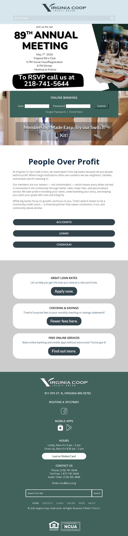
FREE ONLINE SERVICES (64, 338)
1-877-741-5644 (70, 473)
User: (21, 106)
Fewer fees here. (64, 321)
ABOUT (92, 503)
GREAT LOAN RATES (64, 278)
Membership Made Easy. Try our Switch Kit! (64, 131)
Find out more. (64, 351)
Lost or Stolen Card (64, 456)
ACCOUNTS (64, 222)
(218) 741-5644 (68, 470)
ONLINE (71, 503)
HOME (35, 503)
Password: (59, 106)
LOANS (64, 233)
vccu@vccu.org (67, 483)
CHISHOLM (64, 244)
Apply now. (64, 291)
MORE (81, 503)
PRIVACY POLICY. (91, 508)
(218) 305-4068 (71, 477)
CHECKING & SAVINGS (64, 308)
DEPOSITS (47, 503)
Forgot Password (55, 112)
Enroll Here (75, 112)
